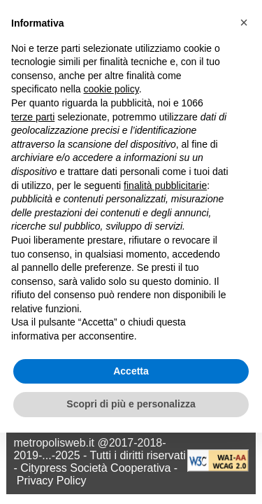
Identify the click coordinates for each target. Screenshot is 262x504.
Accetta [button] (131, 371)
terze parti (32, 116)
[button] (244, 22)
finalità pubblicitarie (165, 185)
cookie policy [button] (111, 88)
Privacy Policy (52, 480)
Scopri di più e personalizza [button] (130, 404)
